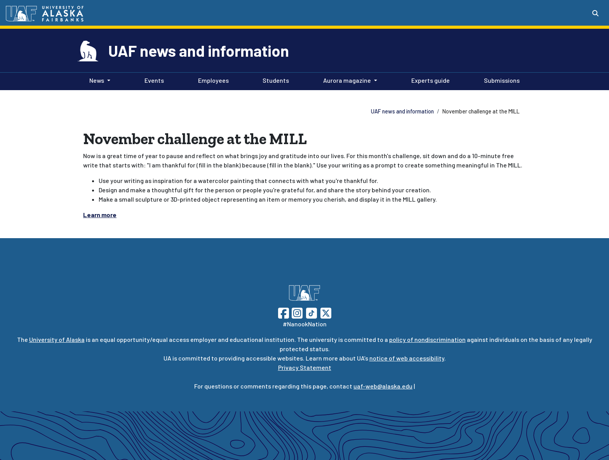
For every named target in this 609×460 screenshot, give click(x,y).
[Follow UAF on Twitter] (325, 312)
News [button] (96, 80)
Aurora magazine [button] (347, 80)
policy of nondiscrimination (427, 339)
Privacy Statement (304, 367)
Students (274, 79)
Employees (212, 79)
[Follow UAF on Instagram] (296, 312)
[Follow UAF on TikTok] (311, 312)
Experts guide (429, 79)
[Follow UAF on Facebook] (283, 312)
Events (152, 79)
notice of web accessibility (406, 358)
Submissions (500, 79)
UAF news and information (198, 50)
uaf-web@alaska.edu (382, 386)
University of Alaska (57, 339)
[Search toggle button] (595, 13)
